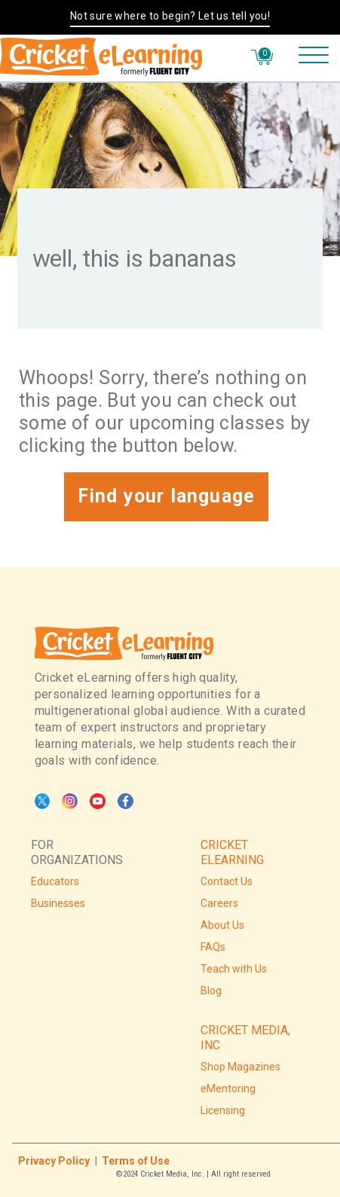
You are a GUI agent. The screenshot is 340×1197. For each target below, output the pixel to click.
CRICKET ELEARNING (232, 852)
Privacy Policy (54, 1161)
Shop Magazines (240, 1067)
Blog (211, 991)
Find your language (167, 496)
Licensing (223, 1110)
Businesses (58, 903)
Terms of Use (136, 1161)
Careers (219, 903)
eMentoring (228, 1088)
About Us (222, 925)
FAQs (213, 947)
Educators (55, 881)
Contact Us (227, 881)
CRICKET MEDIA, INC (245, 1037)
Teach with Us (234, 969)
